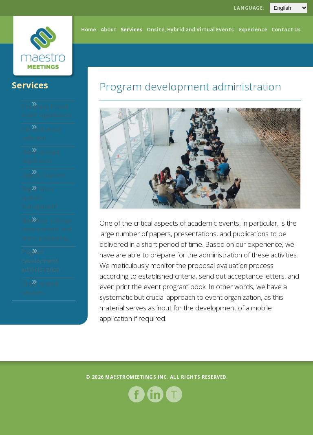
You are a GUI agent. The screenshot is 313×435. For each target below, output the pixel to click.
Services (132, 29)
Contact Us (286, 29)
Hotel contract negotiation (31, 169)
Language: (250, 8)
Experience (252, 29)
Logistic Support (33, 192)
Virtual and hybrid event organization (37, 114)
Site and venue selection (32, 142)
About (109, 29)
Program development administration (31, 283)
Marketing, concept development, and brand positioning (37, 246)
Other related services (30, 315)
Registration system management (39, 215)
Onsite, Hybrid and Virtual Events (190, 29)
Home (88, 29)
